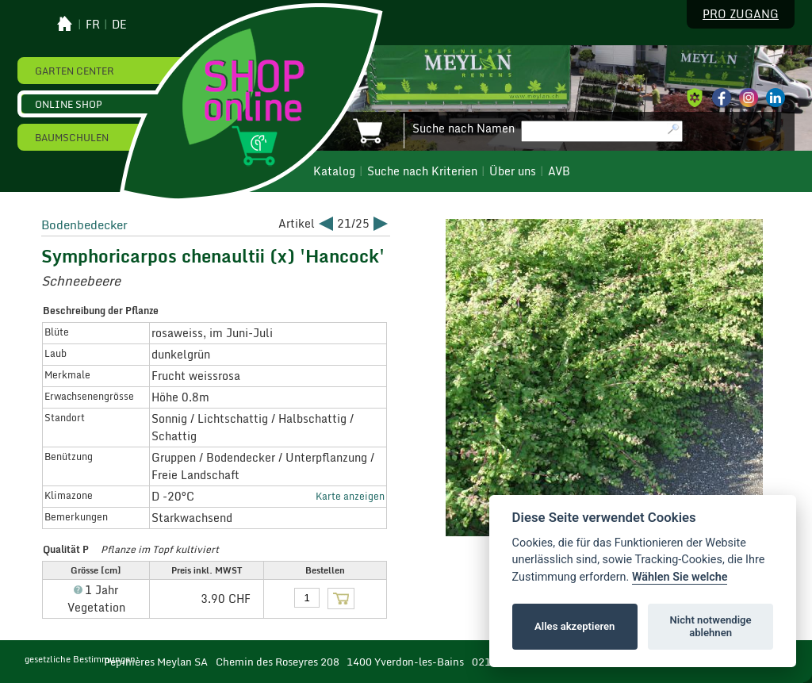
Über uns (512, 171)
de (119, 24)
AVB (559, 171)
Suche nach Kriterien (422, 171)
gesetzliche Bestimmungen (80, 659)
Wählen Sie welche (680, 577)
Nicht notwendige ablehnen (711, 626)
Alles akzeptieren (574, 626)
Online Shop (68, 104)
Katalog (334, 171)
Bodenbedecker (84, 224)
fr (93, 24)
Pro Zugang (741, 14)
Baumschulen (72, 137)
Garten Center (74, 71)
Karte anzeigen (350, 496)
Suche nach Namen (463, 128)
